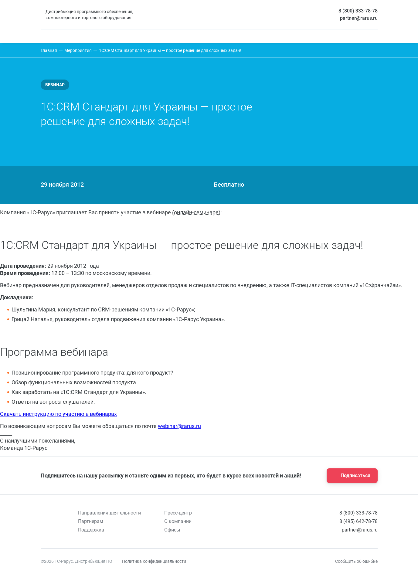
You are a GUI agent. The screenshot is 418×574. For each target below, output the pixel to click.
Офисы (172, 530)
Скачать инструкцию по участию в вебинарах (58, 414)
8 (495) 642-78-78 (358, 521)
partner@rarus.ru (359, 18)
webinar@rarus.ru (179, 426)
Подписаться (350, 475)
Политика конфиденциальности (154, 561)
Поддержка (91, 530)
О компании (178, 521)
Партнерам (90, 521)
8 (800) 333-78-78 (358, 11)
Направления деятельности (109, 513)
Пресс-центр (178, 513)
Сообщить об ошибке (356, 561)
